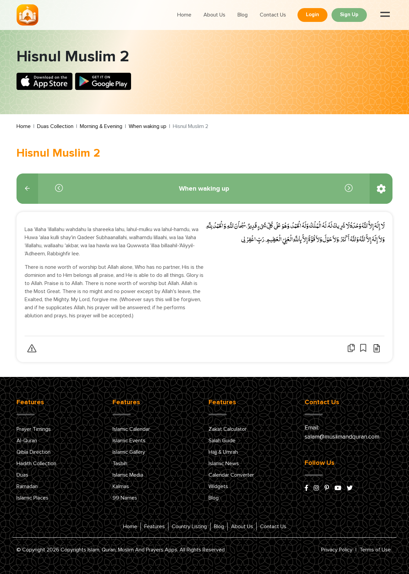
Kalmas (121, 486)
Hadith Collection (36, 463)
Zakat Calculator (228, 429)
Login (312, 14)
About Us (214, 15)
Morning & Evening (101, 126)
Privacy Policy (336, 549)
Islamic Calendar (131, 429)
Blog (243, 15)
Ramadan (27, 486)
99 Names (125, 498)
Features (154, 526)
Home (184, 15)
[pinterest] (326, 488)
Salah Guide (222, 440)
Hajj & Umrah (223, 452)
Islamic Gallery (129, 452)
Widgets (218, 486)
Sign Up (349, 14)
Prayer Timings (34, 429)
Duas (22, 475)
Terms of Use (375, 549)
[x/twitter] (350, 488)
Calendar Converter (231, 475)
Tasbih (120, 463)
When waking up (147, 126)
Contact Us (273, 15)
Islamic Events (129, 440)
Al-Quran (27, 440)
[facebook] (306, 488)
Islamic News (224, 463)
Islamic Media (128, 475)
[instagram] (316, 488)
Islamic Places (33, 498)
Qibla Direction (34, 452)
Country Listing (189, 526)
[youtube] (338, 488)
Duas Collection (55, 126)
